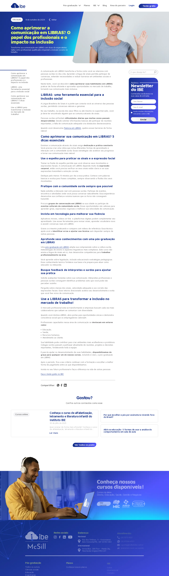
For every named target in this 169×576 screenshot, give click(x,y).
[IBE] (96, 6)
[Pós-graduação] (72, 6)
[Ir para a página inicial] (36, 541)
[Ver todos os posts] (84, 445)
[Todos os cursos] (32, 568)
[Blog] (105, 6)
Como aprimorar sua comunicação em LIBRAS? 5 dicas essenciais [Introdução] (20, 99)
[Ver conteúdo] (54, 423)
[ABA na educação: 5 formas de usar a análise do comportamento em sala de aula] (129, 431)
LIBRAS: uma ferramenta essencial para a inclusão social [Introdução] (20, 89)
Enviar (143, 119)
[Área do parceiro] (118, 6)
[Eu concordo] (142, 112)
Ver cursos (103, 505)
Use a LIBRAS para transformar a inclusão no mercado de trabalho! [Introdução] (21, 110)
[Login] (132, 6)
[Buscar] (155, 72)
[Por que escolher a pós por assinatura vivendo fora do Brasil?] (129, 416)
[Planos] (87, 6)
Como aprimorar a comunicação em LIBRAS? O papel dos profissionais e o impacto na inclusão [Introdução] (20, 77)
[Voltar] (53, 19)
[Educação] (29, 573)
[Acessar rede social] (58, 386)
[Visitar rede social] (55, 539)
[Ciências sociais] (32, 570)
